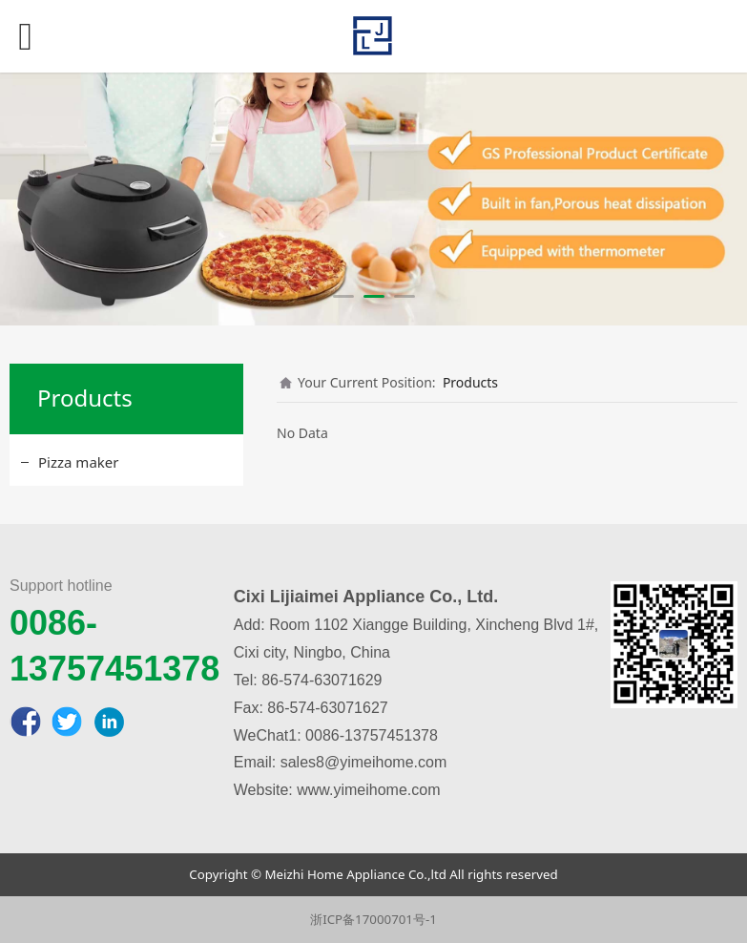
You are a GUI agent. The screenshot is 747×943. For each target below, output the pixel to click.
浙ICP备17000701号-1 (373, 919)
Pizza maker (78, 462)
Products (470, 382)
